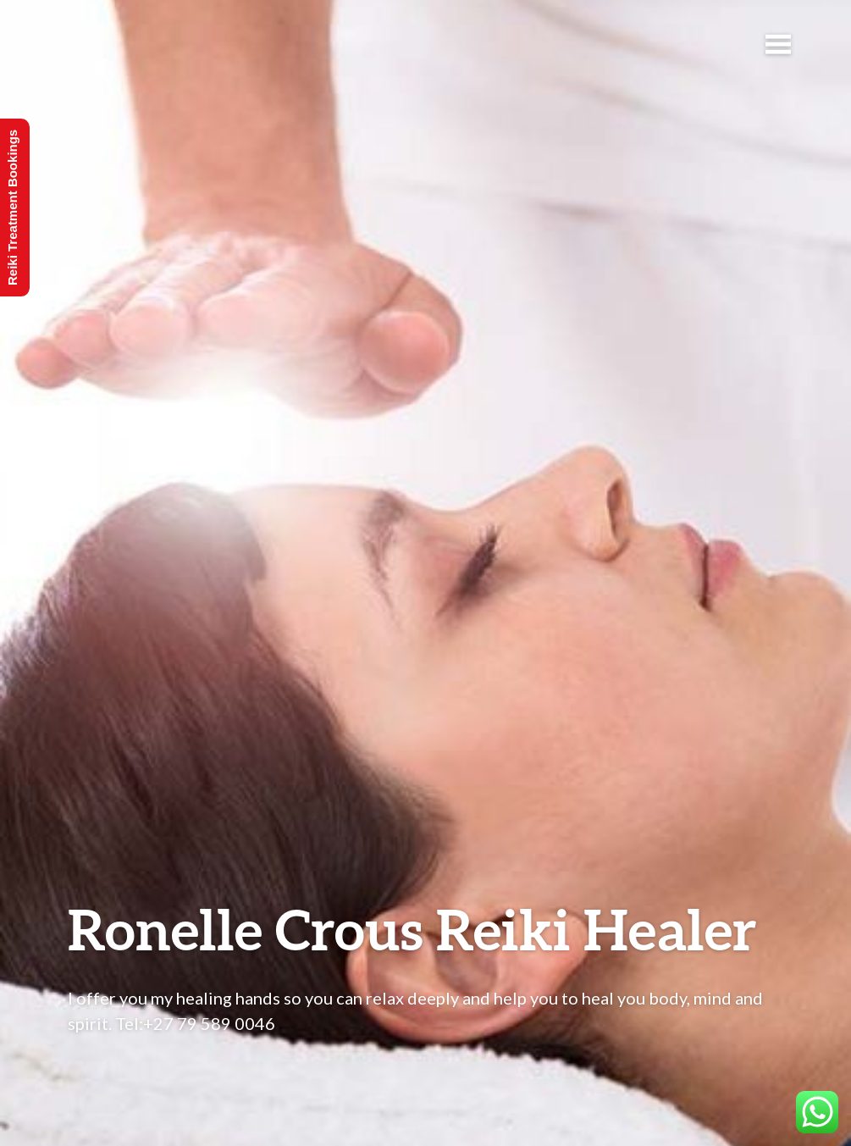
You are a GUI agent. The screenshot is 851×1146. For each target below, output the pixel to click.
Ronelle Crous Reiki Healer (412, 928)
